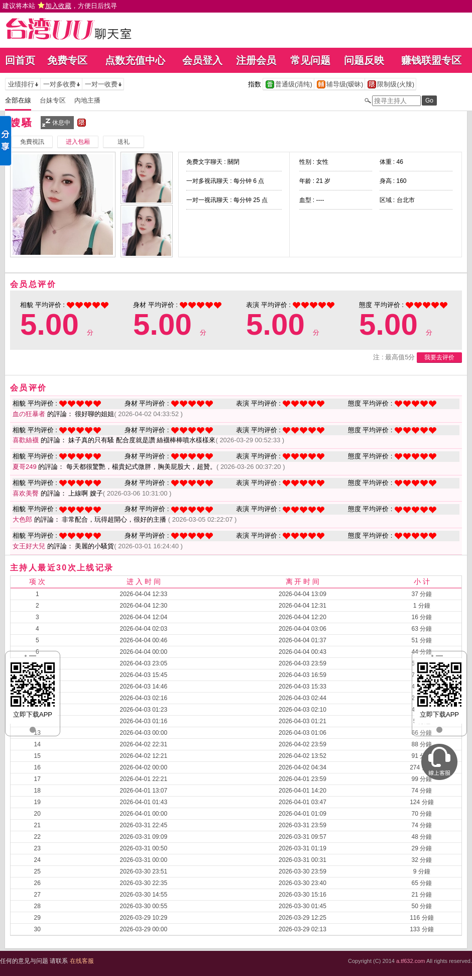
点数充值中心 (135, 60)
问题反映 (364, 60)
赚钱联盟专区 (431, 60)
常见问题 (310, 60)
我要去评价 (439, 357)
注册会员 (256, 60)
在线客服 (82, 960)
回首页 (20, 60)
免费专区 (67, 60)
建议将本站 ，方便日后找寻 (60, 6)
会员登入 (202, 60)
